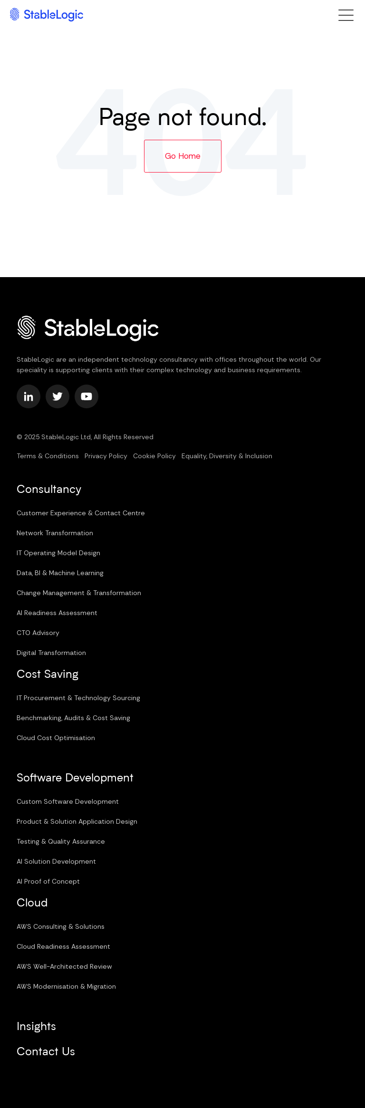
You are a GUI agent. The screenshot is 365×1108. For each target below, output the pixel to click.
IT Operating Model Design (58, 553)
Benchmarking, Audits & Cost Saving (73, 717)
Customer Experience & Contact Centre (81, 513)
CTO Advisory (38, 632)
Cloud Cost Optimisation (56, 737)
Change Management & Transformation (79, 592)
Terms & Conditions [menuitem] (48, 456)
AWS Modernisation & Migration (66, 986)
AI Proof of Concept (48, 881)
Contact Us (46, 1052)
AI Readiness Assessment (57, 612)
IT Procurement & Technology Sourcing (78, 698)
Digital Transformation (51, 652)
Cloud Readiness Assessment (63, 946)
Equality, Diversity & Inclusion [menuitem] (227, 456)
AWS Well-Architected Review (64, 966)
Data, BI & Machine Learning (60, 572)
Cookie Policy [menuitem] (154, 456)
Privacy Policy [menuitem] (106, 456)
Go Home (183, 156)
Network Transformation (55, 533)
